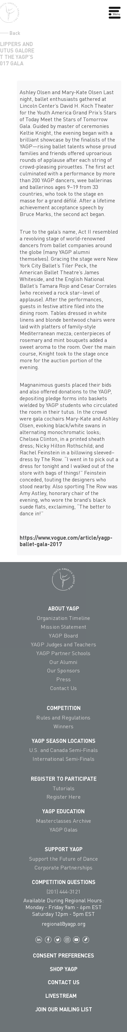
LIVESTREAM (63, 995)
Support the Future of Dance (63, 858)
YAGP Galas (63, 829)
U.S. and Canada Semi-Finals (63, 750)
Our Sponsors (63, 670)
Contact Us (63, 688)
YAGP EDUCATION (63, 811)
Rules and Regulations (63, 717)
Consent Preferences (63, 955)
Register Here (63, 796)
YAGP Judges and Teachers (63, 644)
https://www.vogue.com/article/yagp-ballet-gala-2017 (66, 540)
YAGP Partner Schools (63, 653)
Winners (64, 726)
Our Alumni (63, 662)
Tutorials (63, 788)
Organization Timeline (63, 618)
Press (63, 679)
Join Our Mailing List (63, 1009)
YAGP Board (63, 635)
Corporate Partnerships (63, 867)
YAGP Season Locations (64, 740)
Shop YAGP (64, 969)
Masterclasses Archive (63, 820)
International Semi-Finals (63, 758)
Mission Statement (63, 626)
